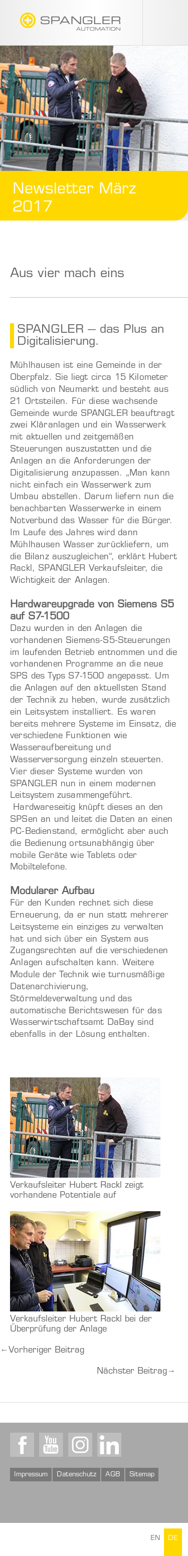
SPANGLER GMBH (70, 22)
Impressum (31, 1474)
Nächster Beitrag (136, 1372)
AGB (112, 1474)
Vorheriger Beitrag (42, 1351)
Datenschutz (76, 1474)
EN (155, 1538)
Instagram (80, 1445)
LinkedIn (109, 1445)
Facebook (22, 1445)
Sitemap (141, 1474)
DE (173, 1538)
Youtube (51, 1445)
